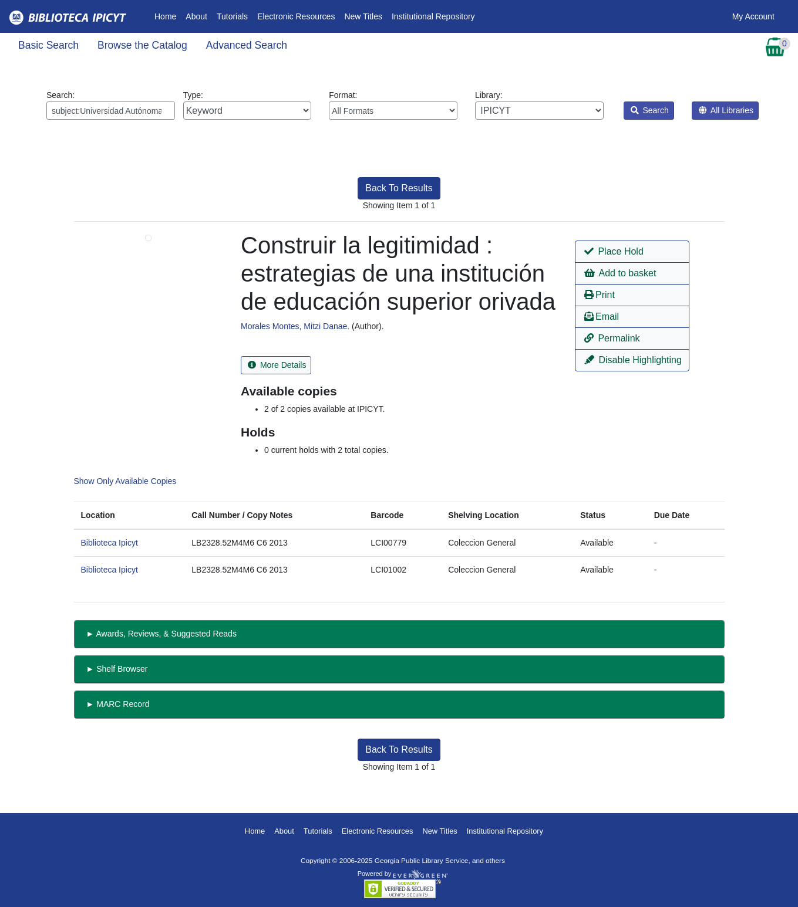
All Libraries (726, 110)
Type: (247, 105)
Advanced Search (246, 45)
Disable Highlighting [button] (633, 360)
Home (167, 15)
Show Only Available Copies (125, 481)
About (196, 16)
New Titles (363, 16)
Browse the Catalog (142, 45)
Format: (393, 105)
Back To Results (398, 188)
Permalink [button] (612, 338)
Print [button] (599, 295)
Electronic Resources (296, 16)
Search (650, 110)
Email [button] (601, 316)
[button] (632, 252)
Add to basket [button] (620, 273)
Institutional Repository (433, 16)
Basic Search (48, 45)
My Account (753, 16)
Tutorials (232, 16)
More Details (277, 365)
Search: (110, 105)
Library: (539, 105)
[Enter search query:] (110, 110)
